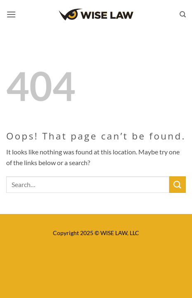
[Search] (183, 14)
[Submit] (177, 184)
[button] (11, 14)
